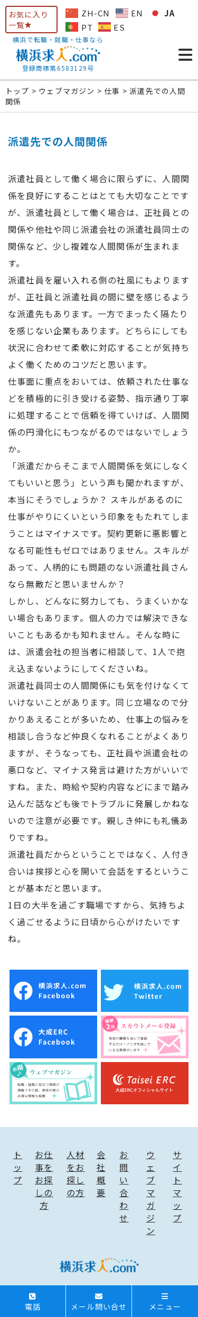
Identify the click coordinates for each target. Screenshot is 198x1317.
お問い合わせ (123, 1186)
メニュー (165, 1302)
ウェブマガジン (150, 1192)
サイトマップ (177, 1186)
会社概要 (101, 1173)
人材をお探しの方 (75, 1173)
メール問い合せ (99, 1302)
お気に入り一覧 (28, 19)
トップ (17, 1167)
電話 (33, 1302)
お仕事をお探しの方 (44, 1179)
